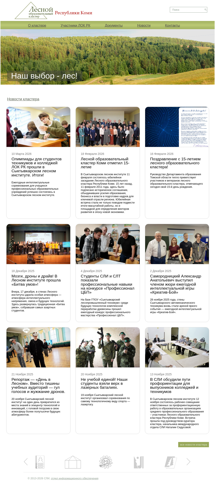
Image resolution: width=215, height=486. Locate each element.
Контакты (172, 25)
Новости (144, 25)
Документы (114, 25)
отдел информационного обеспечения (75, 478)
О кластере (37, 25)
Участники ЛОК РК (75, 25)
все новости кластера (193, 444)
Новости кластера (23, 99)
